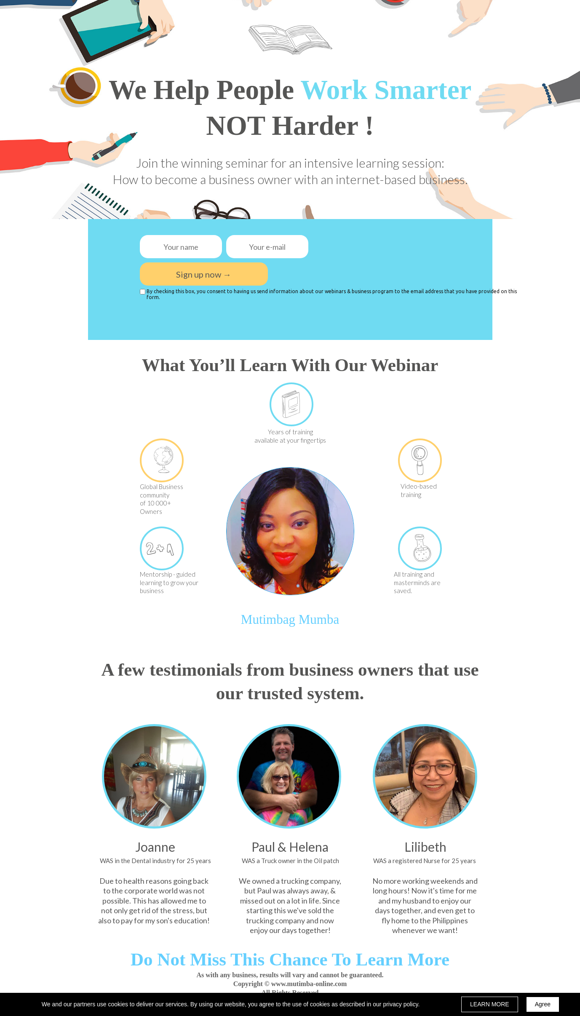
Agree (543, 1004)
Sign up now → (204, 274)
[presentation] (370, 242)
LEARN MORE (489, 1004)
